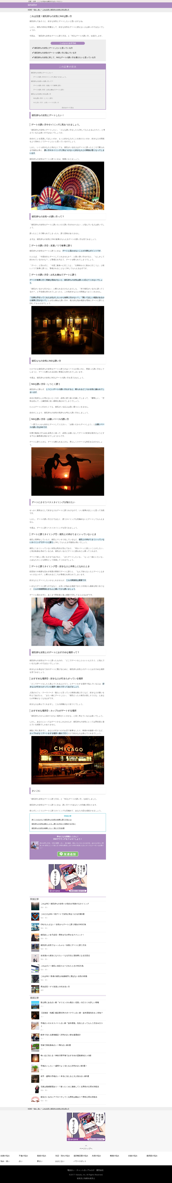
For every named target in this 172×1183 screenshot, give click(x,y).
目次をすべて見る (68, 108)
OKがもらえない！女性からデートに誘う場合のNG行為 (63, 924)
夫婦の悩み (96, 1155)
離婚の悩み (114, 1155)
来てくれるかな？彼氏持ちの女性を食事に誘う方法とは (52, 820)
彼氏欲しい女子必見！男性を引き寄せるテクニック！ (62, 934)
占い (20, 1161)
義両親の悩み (152, 1155)
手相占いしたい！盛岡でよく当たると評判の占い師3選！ (64, 1066)
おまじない (59, 1161)
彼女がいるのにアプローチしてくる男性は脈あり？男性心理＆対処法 (69, 1097)
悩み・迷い (37, 10)
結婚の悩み (5, 1155)
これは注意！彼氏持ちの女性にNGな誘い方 (55, 10)
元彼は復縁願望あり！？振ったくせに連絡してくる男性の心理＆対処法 (70, 1086)
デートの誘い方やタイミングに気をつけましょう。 (50, 77)
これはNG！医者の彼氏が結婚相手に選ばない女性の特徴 (64, 976)
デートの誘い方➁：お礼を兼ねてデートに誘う (48, 90)
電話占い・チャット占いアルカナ (81, 1170)
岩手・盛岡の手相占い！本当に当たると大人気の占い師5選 (65, 1076)
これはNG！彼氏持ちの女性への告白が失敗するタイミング (65, 903)
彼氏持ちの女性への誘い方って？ (42, 81)
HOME (30, 10)
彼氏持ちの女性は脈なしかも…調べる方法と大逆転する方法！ (54, 824)
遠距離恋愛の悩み (81, 1155)
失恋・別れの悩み (62, 1155)
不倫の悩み (23, 1155)
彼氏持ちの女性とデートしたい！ (42, 73)
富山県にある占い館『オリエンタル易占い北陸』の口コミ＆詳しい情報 (70, 1002)
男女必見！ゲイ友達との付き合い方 (55, 986)
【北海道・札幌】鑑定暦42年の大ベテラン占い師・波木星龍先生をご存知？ (72, 1012)
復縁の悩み (41, 1155)
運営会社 (100, 1170)
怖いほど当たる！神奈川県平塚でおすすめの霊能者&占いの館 (66, 1055)
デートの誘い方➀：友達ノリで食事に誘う (47, 85)
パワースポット (80, 1161)
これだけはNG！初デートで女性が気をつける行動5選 (63, 914)
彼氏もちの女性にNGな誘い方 (41, 94)
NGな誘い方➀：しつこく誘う (43, 98)
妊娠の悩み (132, 1155)
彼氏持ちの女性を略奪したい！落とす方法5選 (48, 828)
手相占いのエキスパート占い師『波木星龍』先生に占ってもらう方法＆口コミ (72, 1024)
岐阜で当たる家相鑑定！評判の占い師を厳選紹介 (61, 1034)
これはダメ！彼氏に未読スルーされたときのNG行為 (62, 966)
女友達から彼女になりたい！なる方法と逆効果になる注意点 (65, 955)
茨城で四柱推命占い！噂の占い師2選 (56, 1045)
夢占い (40, 1161)
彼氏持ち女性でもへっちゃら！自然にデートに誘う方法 (63, 945)
